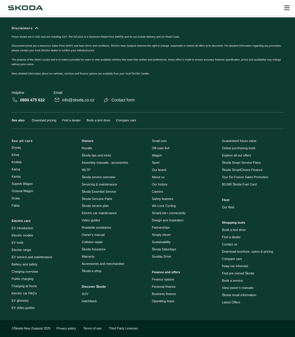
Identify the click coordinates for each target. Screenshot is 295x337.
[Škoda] (25, 8)
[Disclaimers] (147, 54)
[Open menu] (286, 7)
